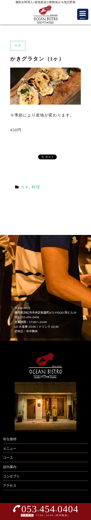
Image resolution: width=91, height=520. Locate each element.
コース (8, 458)
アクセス (9, 485)
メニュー (10, 448)
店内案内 (10, 467)
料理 (36, 187)
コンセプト (11, 476)
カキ (24, 187)
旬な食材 (10, 439)
